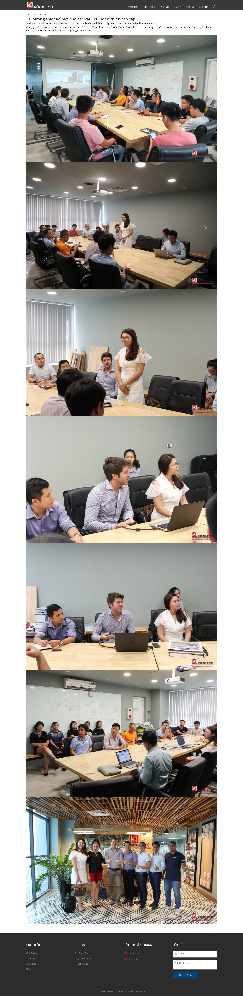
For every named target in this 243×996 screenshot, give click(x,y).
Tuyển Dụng (97, 963)
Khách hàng (48, 963)
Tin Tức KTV (32, 14)
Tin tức (190, 6)
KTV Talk (46, 14)
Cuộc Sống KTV (97, 958)
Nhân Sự (48, 958)
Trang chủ (40, 4)
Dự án (177, 6)
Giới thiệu (149, 6)
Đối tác (48, 969)
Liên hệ (203, 6)
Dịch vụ (164, 6)
